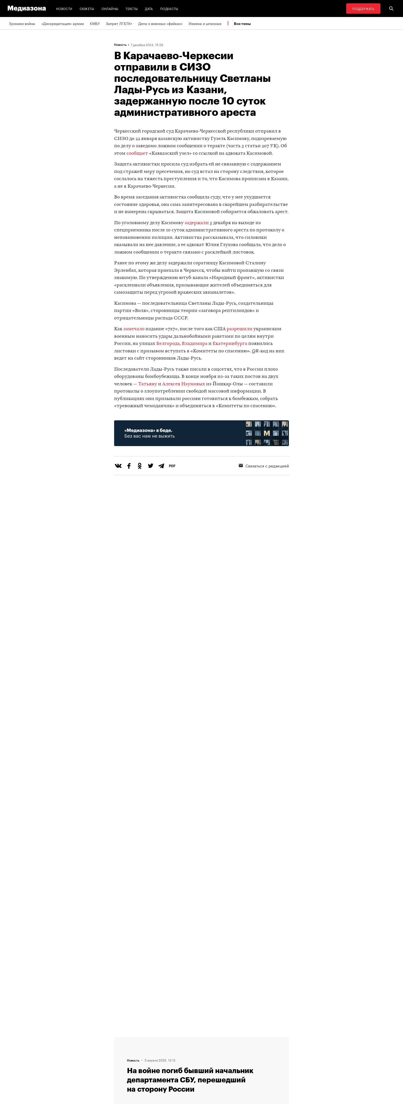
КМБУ (95, 23)
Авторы (122, 1059)
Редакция (124, 1039)
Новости (64, 8)
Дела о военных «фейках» (160, 23)
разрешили (239, 329)
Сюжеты (87, 8)
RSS (185, 1039)
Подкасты (169, 8)
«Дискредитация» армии (62, 23)
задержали (197, 223)
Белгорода (168, 344)
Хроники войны (22, 23)
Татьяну (148, 384)
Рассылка (187, 1049)
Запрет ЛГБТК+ (119, 23)
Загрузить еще (201, 884)
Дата (149, 8)
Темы (120, 1068)
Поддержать (363, 8)
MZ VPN (185, 1059)
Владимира (195, 344)
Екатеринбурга (230, 344)
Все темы (242, 23)
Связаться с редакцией (264, 465)
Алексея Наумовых (184, 384)
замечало (133, 329)
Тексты (131, 8)
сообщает (137, 153)
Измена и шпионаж (205, 23)
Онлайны (110, 8)
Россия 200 (189, 1068)
